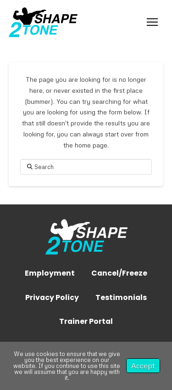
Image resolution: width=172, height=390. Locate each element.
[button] (152, 22)
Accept (143, 365)
